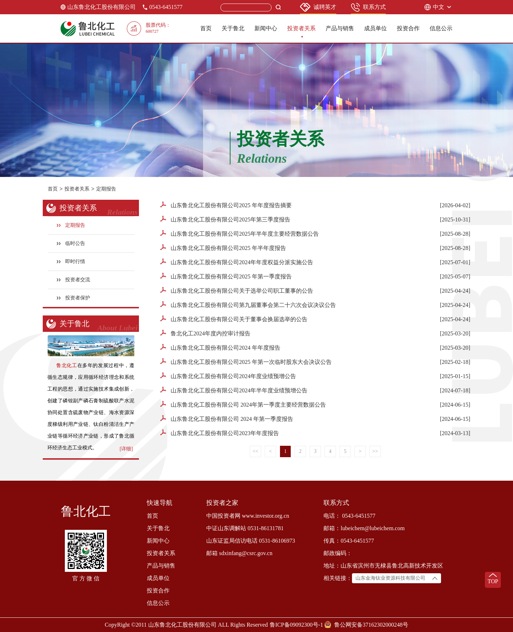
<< (255, 451)
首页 (206, 28)
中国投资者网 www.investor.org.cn (247, 516)
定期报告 (106, 189)
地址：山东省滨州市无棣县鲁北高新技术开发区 (383, 566)
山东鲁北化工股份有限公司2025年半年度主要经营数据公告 (239, 233)
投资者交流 (73, 279)
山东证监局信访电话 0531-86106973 (250, 541)
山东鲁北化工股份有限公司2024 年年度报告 (220, 347)
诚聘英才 (318, 7)
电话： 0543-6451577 (349, 516)
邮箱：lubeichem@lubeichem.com (364, 528)
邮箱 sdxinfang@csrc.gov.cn (239, 553)
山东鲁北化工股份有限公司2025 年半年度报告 (223, 247)
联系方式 (368, 7)
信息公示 (441, 28)
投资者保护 (73, 298)
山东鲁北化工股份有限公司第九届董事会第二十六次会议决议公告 (248, 304)
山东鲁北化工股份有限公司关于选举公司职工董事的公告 (236, 290)
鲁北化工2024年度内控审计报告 (205, 333)
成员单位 (375, 28)
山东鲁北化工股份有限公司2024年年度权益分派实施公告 (236, 261)
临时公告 (71, 243)
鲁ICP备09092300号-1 (296, 625)
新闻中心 (265, 28)
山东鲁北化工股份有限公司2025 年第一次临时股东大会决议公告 (246, 361)
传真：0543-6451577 (348, 541)
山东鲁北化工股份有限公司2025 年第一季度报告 (226, 276)
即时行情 (71, 261)
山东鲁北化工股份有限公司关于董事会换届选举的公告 (233, 318)
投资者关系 (301, 28)
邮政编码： (337, 553)
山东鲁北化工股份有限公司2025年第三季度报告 (225, 219)
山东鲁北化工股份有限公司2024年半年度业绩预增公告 (233, 390)
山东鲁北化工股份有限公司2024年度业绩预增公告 (228, 375)
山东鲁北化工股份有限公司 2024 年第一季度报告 (226, 418)
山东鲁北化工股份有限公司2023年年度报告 (219, 432)
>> (375, 451)
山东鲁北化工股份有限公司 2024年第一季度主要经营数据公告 (243, 404)
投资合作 (408, 28)
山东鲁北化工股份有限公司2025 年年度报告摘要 (226, 205)
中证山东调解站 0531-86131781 (245, 528)
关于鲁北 (233, 28)
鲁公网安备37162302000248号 (371, 625)
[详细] (126, 448)
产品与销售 (340, 28)
